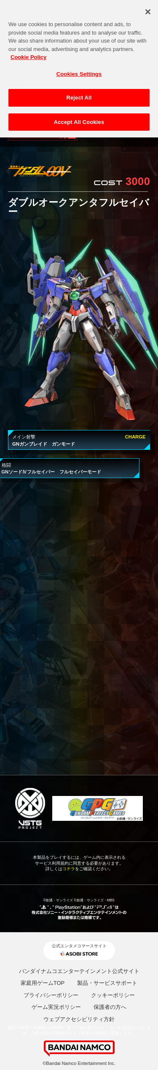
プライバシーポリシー (51, 995)
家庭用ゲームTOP (43, 983)
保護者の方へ (110, 1007)
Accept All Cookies (79, 119)
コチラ (68, 868)
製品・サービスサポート (107, 983)
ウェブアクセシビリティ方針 (79, 1019)
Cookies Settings (79, 70)
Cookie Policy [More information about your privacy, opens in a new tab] (28, 54)
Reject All (78, 94)
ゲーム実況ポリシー (56, 1007)
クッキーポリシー (113, 995)
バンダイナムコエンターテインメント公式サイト (79, 971)
